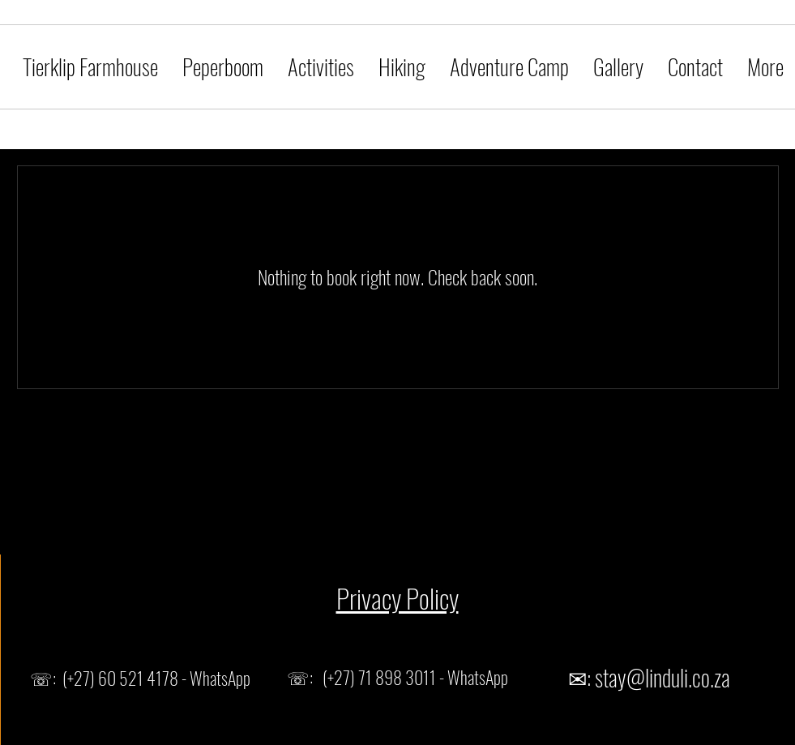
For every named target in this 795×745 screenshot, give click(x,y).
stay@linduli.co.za (662, 677)
